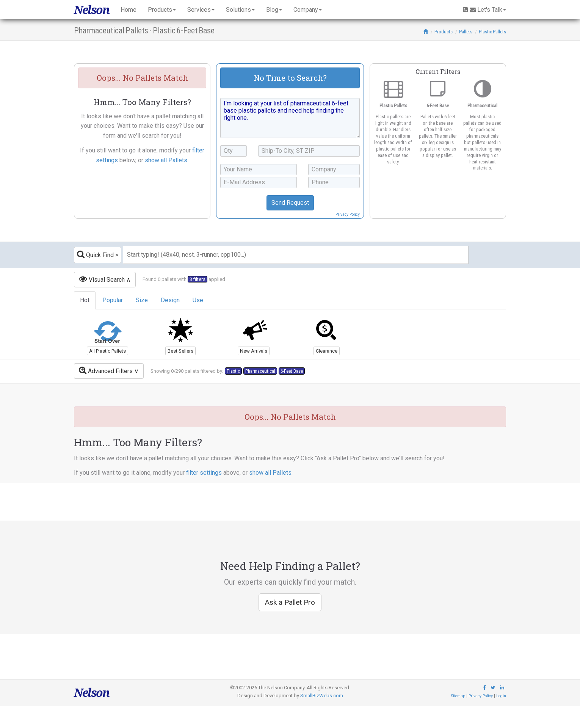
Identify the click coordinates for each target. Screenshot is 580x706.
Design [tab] (170, 300)
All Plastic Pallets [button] (107, 351)
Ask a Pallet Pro (290, 602)
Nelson (91, 9)
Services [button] (201, 9)
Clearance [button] (326, 351)
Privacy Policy (347, 214)
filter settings (204, 472)
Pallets (465, 32)
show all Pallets (166, 160)
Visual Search (102, 279)
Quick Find (95, 254)
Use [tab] (198, 300)
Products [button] (162, 9)
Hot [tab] (84, 300)
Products (443, 32)
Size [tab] (142, 300)
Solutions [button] (240, 9)
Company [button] (307, 9)
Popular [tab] (112, 300)
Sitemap (458, 695)
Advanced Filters (106, 370)
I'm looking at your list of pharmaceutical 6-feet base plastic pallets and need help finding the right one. (290, 118)
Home (128, 9)
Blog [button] (274, 9)
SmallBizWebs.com (321, 695)
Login (501, 695)
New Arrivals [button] (253, 351)
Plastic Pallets (492, 32)
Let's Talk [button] (484, 9)
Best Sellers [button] (180, 351)
